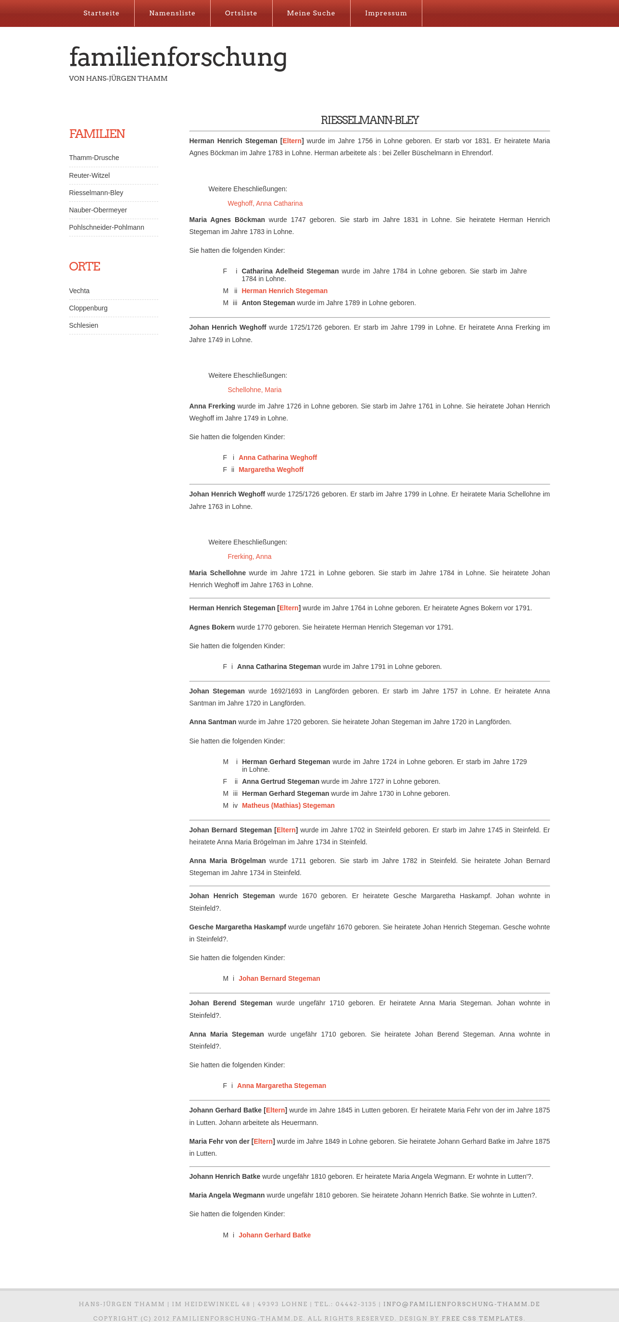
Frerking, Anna (250, 556)
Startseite (102, 13)
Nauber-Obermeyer (98, 210)
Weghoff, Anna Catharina (265, 203)
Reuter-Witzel (89, 175)
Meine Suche (311, 13)
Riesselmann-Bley (96, 193)
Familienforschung (178, 56)
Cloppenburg (88, 308)
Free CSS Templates (482, 1318)
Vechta (79, 291)
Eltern (292, 141)
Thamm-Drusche (94, 157)
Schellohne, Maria (255, 390)
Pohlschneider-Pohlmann (106, 227)
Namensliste (172, 13)
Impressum (386, 13)
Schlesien (84, 325)
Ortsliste (241, 13)
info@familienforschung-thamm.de (461, 1304)
